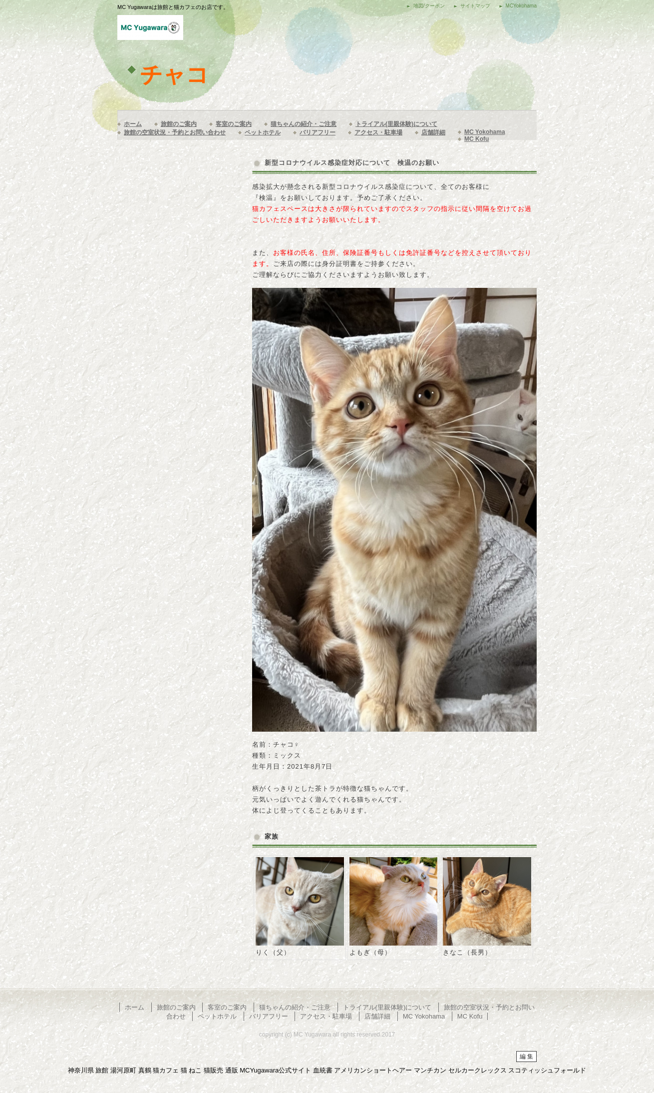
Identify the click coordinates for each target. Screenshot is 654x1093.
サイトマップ (475, 5)
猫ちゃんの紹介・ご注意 (303, 123)
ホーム (133, 123)
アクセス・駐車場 (378, 132)
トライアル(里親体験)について (396, 123)
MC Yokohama (484, 131)
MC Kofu (476, 138)
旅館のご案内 (179, 123)
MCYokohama (521, 5)
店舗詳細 (433, 132)
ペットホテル (263, 132)
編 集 (526, 1056)
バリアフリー (317, 132)
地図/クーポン (429, 5)
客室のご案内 (234, 123)
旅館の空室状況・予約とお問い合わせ (175, 132)
